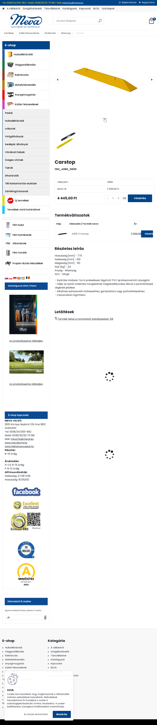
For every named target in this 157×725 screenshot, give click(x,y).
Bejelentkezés (129, 2)
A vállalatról (13, 8)
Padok (9, 113)
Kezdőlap (9, 33)
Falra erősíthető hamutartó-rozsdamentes (100, 453)
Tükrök (9, 167)
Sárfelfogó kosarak (16, 191)
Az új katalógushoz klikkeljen (26, 341)
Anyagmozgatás (21, 95)
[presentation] (58, 79)
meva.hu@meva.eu (72, 2)
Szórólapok (108, 8)
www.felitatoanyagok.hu (19, 446)
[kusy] (113, 198)
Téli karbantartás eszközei (21, 183)
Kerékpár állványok (16, 144)
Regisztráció (148, 2)
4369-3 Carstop (80, 233)
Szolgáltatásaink (32, 8)
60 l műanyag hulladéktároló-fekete (70, 452)
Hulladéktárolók (20, 54)
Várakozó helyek (15, 152)
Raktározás (18, 75)
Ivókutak (10, 128)
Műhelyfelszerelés (21, 85)
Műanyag (66, 33)
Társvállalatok (52, 8)
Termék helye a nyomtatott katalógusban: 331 (84, 319)
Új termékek (18, 201)
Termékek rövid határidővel (23, 209)
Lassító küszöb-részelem (134, 374)
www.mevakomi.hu (16, 443)
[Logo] (23, 21)
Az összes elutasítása (36, 714)
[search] (100, 22)
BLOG (96, 8)
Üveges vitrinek (14, 160)
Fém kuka (14, 225)
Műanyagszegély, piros (67, 381)
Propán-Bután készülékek (24, 263)
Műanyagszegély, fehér (101, 381)
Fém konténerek (18, 235)
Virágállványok (14, 136)
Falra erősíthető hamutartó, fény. (135, 452)
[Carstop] (105, 79)
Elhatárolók (50, 33)
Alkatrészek (15, 243)
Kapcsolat (85, 8)
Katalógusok (70, 8)
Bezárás (61, 714)
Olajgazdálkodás (21, 65)
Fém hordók (16, 253)
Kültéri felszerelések (29, 33)
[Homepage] (3, 9)
